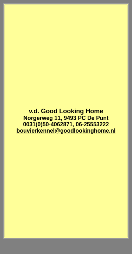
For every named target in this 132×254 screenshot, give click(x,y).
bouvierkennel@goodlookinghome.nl (66, 131)
